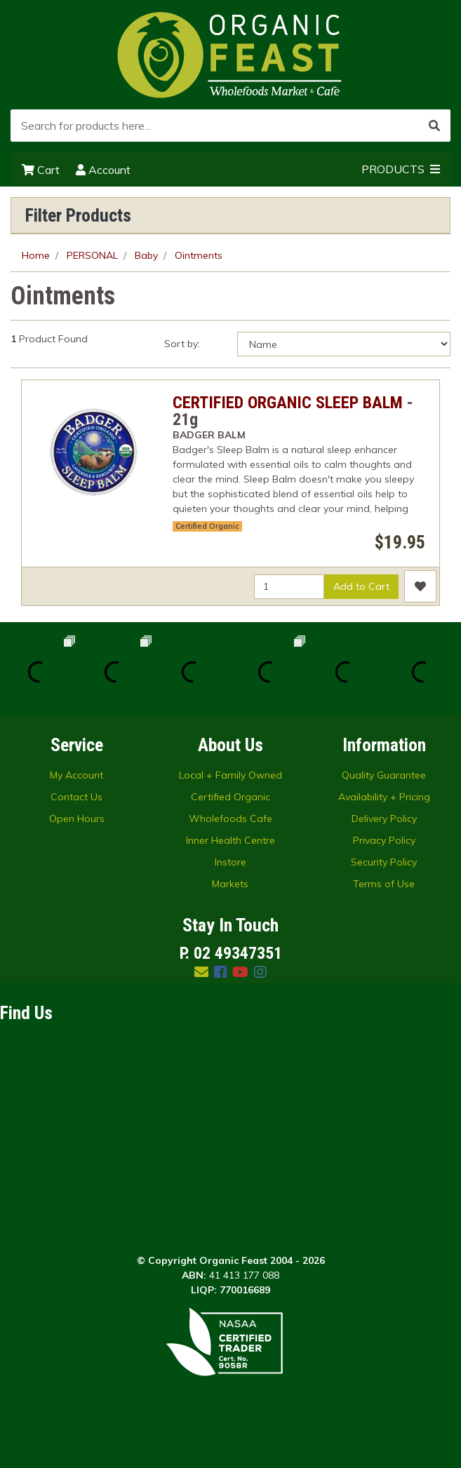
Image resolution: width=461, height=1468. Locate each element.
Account (103, 170)
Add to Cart (361, 586)
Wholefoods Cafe (230, 818)
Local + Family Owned (230, 775)
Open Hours (77, 818)
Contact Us (76, 796)
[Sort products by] (343, 344)
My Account (76, 775)
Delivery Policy (384, 818)
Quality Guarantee (384, 775)
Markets (230, 883)
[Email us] (201, 972)
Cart (41, 170)
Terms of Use (384, 883)
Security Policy (384, 862)
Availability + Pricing (384, 796)
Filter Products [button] (78, 215)
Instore (230, 862)
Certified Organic (207, 526)
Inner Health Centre (230, 840)
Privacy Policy (384, 840)
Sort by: (182, 343)
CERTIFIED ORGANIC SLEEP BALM (288, 402)
